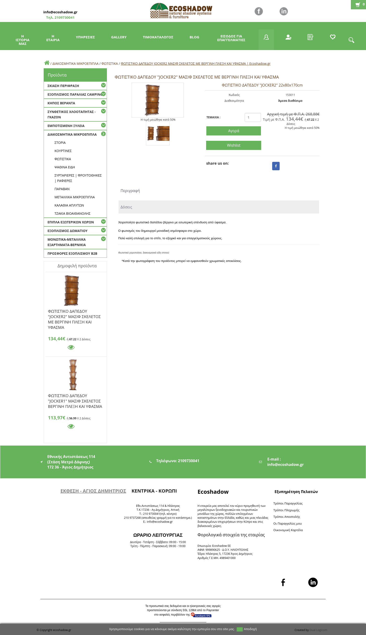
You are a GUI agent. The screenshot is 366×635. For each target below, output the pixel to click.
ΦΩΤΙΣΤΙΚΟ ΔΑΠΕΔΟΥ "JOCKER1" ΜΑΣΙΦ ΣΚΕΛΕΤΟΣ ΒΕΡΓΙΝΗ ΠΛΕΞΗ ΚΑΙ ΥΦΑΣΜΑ (75, 396)
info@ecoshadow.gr (60, 12)
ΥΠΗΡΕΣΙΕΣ (85, 37)
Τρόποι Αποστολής (286, 517)
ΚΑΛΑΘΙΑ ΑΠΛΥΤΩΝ (69, 205)
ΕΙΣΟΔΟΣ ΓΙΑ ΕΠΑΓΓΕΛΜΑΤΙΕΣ (231, 38)
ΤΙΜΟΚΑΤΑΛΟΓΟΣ (158, 37)
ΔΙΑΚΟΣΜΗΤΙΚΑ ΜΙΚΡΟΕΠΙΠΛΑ (75, 63)
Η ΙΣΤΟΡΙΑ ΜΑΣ (22, 39)
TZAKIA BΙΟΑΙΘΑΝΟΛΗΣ (72, 213)
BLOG (194, 37)
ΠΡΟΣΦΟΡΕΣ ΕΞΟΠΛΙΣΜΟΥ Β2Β (72, 253)
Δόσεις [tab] (126, 207)
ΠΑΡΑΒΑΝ (62, 189)
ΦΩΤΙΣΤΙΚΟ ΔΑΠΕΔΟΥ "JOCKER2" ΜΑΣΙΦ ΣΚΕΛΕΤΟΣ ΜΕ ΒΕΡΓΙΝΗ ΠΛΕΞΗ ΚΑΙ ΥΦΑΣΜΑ (74, 312)
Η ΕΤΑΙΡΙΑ (53, 38)
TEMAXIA (213, 117)
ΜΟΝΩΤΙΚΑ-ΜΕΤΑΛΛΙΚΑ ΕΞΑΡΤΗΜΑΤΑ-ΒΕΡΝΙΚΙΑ (66, 242)
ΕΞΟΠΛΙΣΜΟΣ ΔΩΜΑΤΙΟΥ (67, 231)
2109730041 (64, 17)
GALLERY (119, 37)
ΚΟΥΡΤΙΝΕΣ (63, 151)
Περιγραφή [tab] (130, 190)
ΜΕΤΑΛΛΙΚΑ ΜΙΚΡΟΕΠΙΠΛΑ (74, 197)
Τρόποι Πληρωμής (286, 510)
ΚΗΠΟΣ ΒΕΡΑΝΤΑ (61, 103)
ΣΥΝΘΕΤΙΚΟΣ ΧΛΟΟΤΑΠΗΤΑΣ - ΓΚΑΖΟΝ (71, 114)
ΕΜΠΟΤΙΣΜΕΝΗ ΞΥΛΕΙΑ (65, 125)
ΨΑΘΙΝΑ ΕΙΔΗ (64, 167)
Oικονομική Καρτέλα (288, 530)
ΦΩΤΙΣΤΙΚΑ (109, 63)
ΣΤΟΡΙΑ (60, 142)
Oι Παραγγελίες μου (287, 523)
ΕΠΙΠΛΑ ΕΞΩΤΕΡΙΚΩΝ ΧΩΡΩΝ (70, 222)
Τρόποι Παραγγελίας (288, 503)
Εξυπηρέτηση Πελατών (296, 491)
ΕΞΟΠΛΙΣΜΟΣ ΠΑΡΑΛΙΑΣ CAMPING (74, 94)
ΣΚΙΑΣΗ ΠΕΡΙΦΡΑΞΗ (63, 85)
